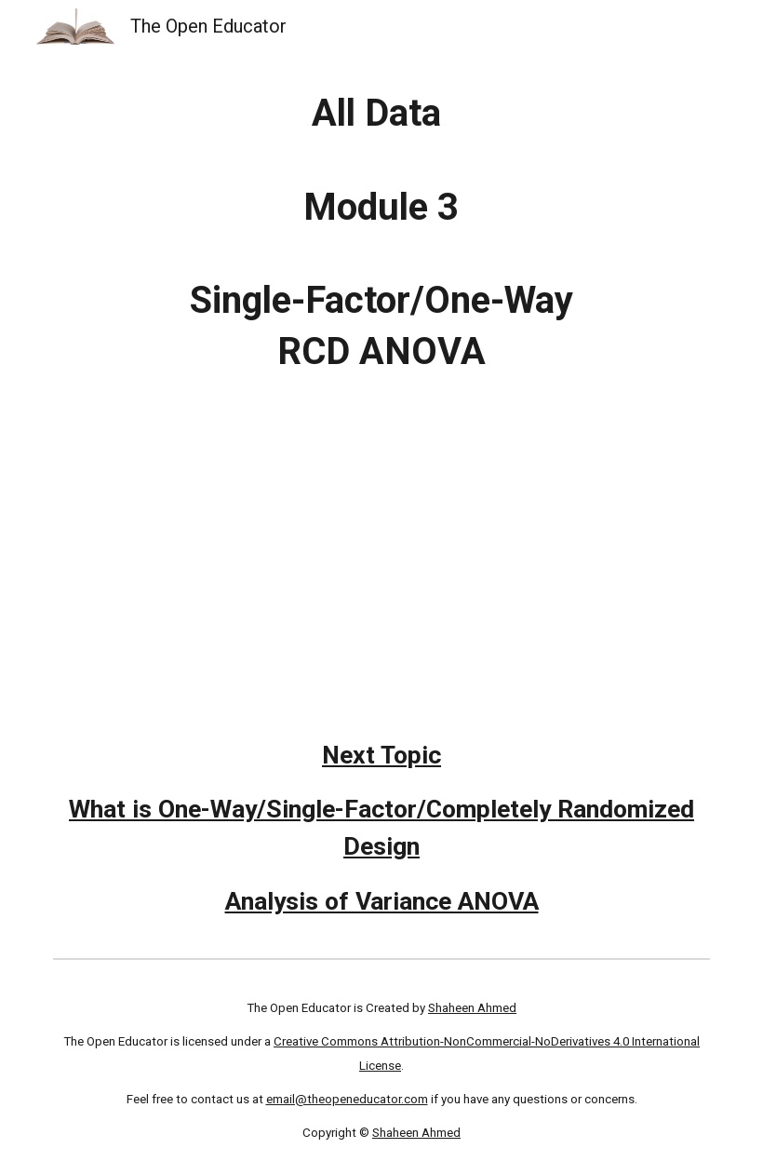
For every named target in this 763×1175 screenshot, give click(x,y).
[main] (382, 232)
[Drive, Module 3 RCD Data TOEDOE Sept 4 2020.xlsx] (382, 533)
